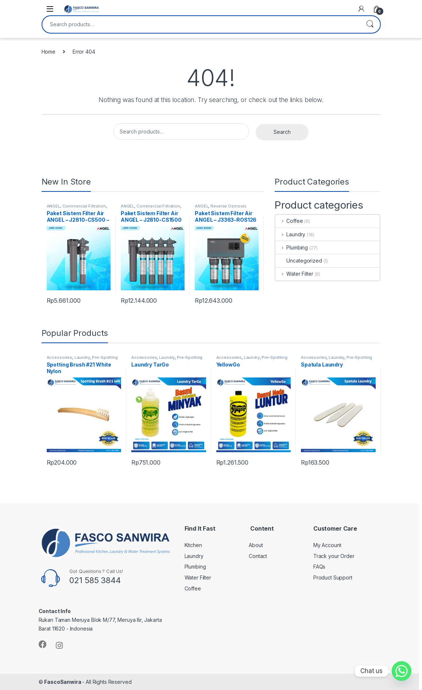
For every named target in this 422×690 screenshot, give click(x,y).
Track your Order (334, 556)
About (256, 545)
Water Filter (294, 274)
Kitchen (193, 545)
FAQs (319, 566)
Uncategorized (298, 260)
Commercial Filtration (84, 206)
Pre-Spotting (104, 357)
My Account (327, 545)
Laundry (290, 234)
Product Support (332, 577)
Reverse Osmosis (228, 206)
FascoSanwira (63, 682)
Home (48, 52)
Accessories (59, 357)
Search (370, 24)
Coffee (289, 221)
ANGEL (53, 206)
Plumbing (291, 247)
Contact (258, 556)
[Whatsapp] (401, 671)
